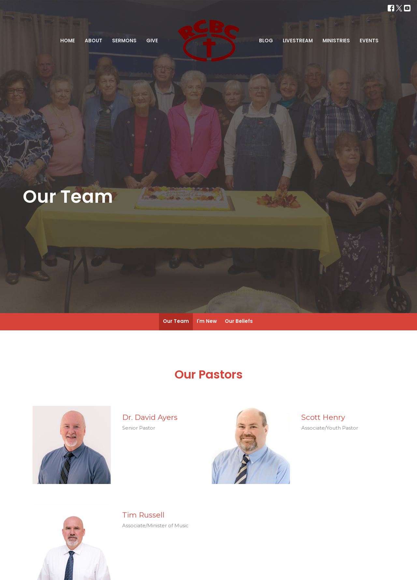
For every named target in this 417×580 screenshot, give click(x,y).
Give (152, 40)
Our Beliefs (239, 321)
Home (67, 40)
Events (369, 40)
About (93, 40)
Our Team (176, 321)
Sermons (124, 40)
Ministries (336, 40)
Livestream (298, 40)
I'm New (207, 321)
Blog (266, 40)
